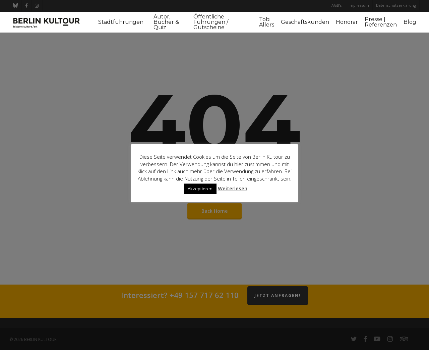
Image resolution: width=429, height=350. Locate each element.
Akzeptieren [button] (200, 189)
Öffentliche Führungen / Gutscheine (210, 22)
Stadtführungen (120, 22)
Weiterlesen (232, 188)
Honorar (347, 22)
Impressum (359, 5)
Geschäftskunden (305, 22)
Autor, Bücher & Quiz (166, 22)
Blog (410, 22)
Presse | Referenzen (381, 22)
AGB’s (336, 5)
